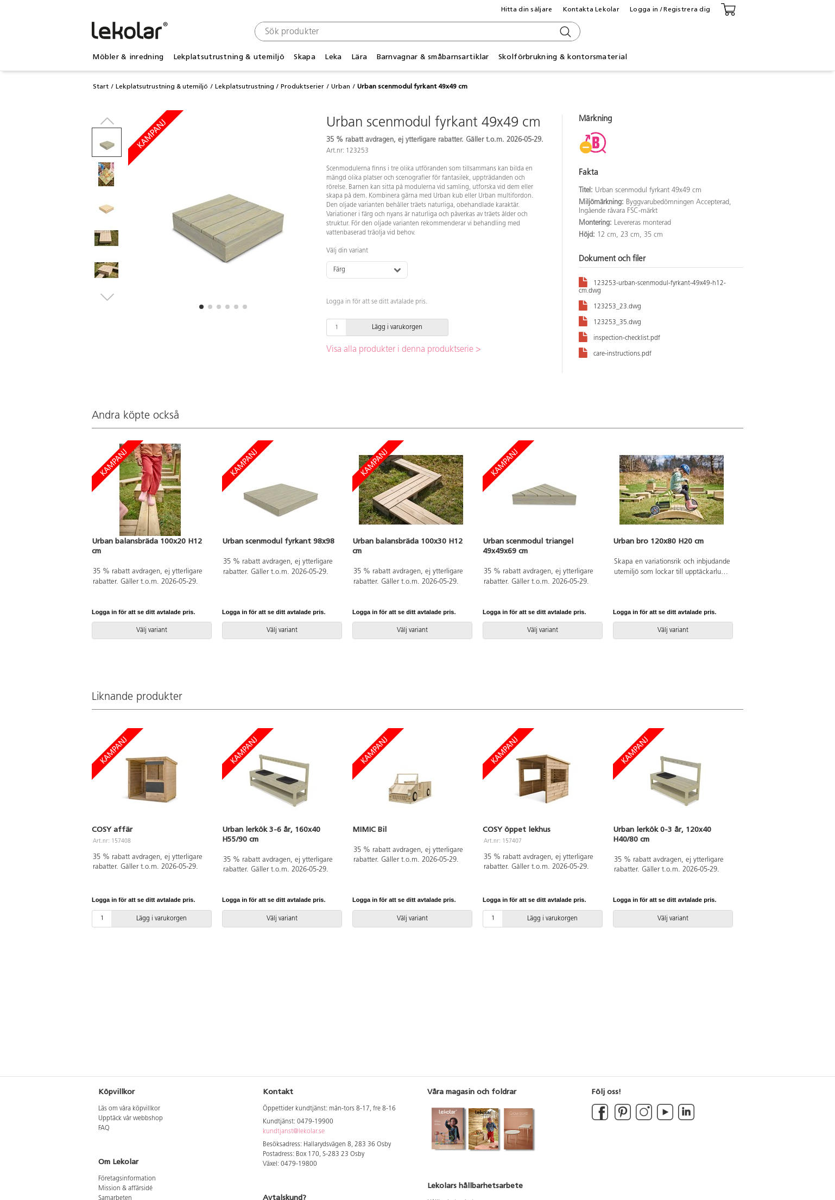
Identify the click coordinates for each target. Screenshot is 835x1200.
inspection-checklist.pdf (619, 336)
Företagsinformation (127, 1179)
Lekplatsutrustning (244, 86)
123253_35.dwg (610, 320)
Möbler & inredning (127, 56)
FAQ (104, 1128)
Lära (359, 56)
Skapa (304, 56)
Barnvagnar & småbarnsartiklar (433, 56)
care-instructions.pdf (615, 352)
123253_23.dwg (610, 305)
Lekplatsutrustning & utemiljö (228, 56)
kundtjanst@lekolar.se (294, 1131)
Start (101, 86)
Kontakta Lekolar (591, 9)
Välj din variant (347, 251)
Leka (333, 56)
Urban (340, 86)
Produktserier (302, 86)
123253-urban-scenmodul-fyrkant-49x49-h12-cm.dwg (652, 285)
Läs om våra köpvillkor (129, 1109)
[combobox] (416, 31)
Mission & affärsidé (125, 1188)
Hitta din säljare (527, 9)
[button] (201, 307)
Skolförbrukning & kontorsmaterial (562, 56)
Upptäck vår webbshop (130, 1118)
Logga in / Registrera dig (670, 9)
